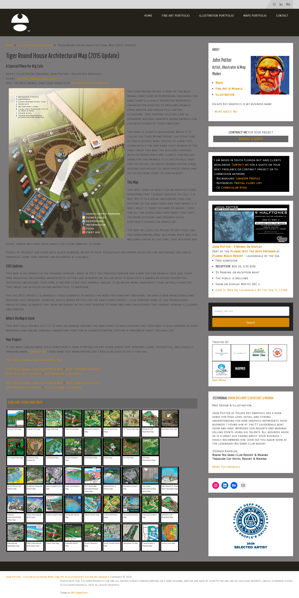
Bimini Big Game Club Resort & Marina (250, 398)
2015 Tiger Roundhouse (83, 369)
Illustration (224, 94)
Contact (282, 15)
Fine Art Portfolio (176, 15)
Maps (219, 83)
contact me (37, 351)
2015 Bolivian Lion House (62, 373)
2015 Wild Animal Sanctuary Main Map (34, 369)
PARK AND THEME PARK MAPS (25, 402)
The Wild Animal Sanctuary (37, 78)
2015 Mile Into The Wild (23, 373)
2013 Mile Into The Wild (23, 387)
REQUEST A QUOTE (251, 139)
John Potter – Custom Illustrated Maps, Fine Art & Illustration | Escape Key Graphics (57, 577)
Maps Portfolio (255, 15)
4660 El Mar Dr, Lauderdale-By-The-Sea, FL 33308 (251, 290)
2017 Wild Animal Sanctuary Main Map (34, 360)
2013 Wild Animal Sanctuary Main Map (34, 383)
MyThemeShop (79, 592)
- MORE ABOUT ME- (225, 111)
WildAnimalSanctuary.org (90, 83)
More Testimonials (226, 467)
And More (219, 380)
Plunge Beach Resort (227, 256)
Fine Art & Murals (228, 88)
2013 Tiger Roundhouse (83, 383)
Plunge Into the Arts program (253, 251)
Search (250, 322)
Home (148, 15)
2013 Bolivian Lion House (62, 387)
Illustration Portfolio (216, 15)
